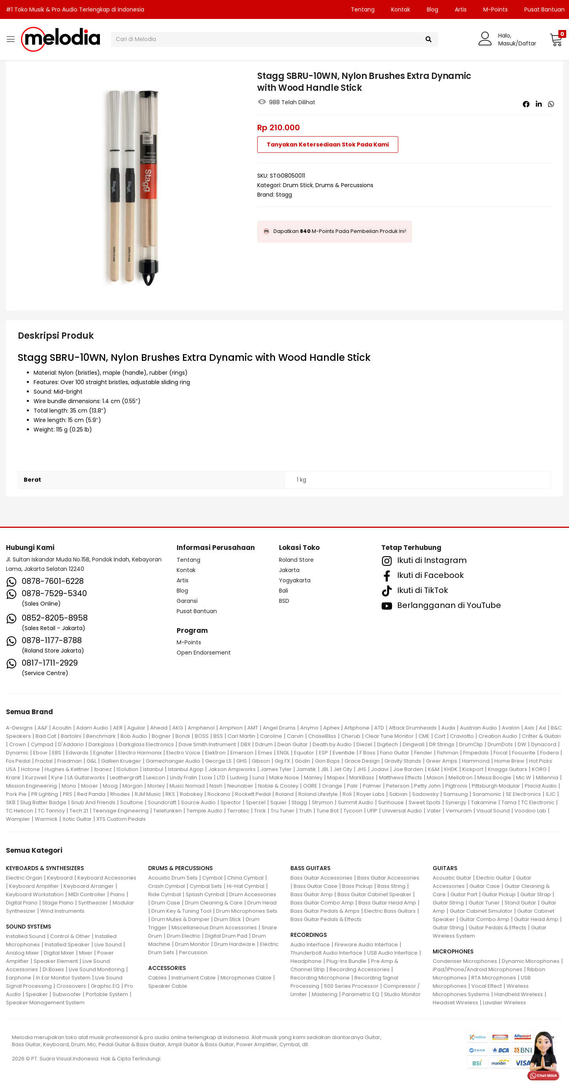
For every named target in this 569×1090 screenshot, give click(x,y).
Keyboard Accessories (106, 878)
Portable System (107, 994)
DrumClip (471, 744)
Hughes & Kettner (67, 769)
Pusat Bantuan (197, 611)
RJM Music (148, 794)
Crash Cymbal (166, 886)
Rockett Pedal (253, 794)
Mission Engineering (31, 786)
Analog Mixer (22, 953)
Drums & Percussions (344, 185)
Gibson (261, 761)
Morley (156, 786)
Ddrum (264, 744)
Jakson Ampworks (232, 769)
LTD (221, 777)
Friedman (69, 761)
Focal (500, 752)
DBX (246, 744)
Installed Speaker (67, 944)
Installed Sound (25, 936)
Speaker (37, 994)
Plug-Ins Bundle (346, 961)
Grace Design (362, 761)
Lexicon (155, 777)
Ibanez (103, 769)
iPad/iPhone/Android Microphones (477, 969)
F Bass (367, 752)
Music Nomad (187, 786)
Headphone (306, 961)
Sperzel (256, 802)
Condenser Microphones (465, 961)
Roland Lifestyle (318, 794)
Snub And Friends (93, 802)
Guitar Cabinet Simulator (481, 911)
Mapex (336, 777)
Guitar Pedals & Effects (497, 927)
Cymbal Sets (206, 886)
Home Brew (509, 761)
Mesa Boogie (494, 777)
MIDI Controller (87, 894)
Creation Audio (498, 736)
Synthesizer (93, 902)
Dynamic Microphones (531, 961)
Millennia (547, 777)
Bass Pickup (357, 886)
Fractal (44, 761)
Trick (260, 810)
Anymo (309, 728)
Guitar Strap (535, 894)
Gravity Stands (402, 761)
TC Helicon (19, 810)
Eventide (344, 752)
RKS (170, 794)
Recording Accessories (360, 969)
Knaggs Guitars (507, 769)
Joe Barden (408, 769)
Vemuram (459, 810)
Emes (265, 752)
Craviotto (462, 736)
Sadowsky (425, 794)
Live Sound (108, 944)
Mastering (324, 994)
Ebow (40, 752)
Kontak (400, 9)
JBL (325, 769)
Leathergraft (125, 777)
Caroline (271, 736)
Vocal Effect (486, 986)
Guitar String (448, 902)
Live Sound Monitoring (96, 969)
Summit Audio (355, 802)
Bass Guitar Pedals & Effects (326, 919)
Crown (17, 744)
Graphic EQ (105, 986)
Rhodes (120, 794)
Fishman (447, 752)
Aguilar (136, 728)
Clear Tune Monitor (389, 736)
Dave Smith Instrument (207, 744)
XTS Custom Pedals (121, 819)
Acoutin (62, 728)
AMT (252, 728)
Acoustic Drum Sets (173, 878)
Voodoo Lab (530, 810)
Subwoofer (67, 994)
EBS (56, 752)
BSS (218, 736)
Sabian (398, 794)
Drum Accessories (252, 894)
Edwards (77, 752)
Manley (313, 777)
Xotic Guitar (77, 819)
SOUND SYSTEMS (28, 927)
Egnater (103, 752)
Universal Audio (402, 810)
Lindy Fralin (183, 777)
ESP (323, 752)
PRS (67, 794)
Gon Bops (327, 761)
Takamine (484, 802)
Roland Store (296, 560)
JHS (361, 769)
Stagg (284, 195)
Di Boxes (53, 969)
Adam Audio (92, 728)
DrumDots (500, 744)
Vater (434, 810)
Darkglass (101, 744)
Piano (117, 894)
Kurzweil (36, 777)
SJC (551, 794)
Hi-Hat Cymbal (245, 886)
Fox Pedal (18, 761)
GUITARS (445, 868)
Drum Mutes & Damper (180, 919)
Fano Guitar (394, 752)
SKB (10, 802)
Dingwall (413, 744)
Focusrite (523, 752)
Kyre (57, 777)
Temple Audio (204, 810)
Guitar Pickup (499, 894)
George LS (218, 761)
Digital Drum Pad (226, 936)
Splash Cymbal (205, 894)
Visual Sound (493, 810)
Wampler (18, 819)
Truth (305, 810)
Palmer (372, 786)
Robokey (191, 794)
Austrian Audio (478, 728)
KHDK (451, 769)
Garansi (187, 601)
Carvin (295, 736)
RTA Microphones (493, 977)
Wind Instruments (62, 911)
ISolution (127, 769)
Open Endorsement (204, 653)
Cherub (350, 736)
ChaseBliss (322, 736)
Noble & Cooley (278, 786)
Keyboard (60, 878)
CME (424, 736)
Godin (302, 761)
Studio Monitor (402, 994)
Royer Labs (370, 794)
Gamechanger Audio (173, 761)
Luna (258, 777)
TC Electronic (537, 802)
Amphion (231, 728)
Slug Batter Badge (43, 802)
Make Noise (284, 777)
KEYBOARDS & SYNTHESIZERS (45, 868)
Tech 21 (79, 810)
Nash (215, 786)
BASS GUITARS (310, 868)
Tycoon (352, 810)
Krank (13, 777)
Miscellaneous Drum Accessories (214, 927)
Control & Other (70, 936)
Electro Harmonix (140, 752)
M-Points (495, 9)
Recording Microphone (320, 977)
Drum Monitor (192, 944)
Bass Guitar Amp (311, 894)
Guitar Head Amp (536, 919)
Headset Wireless (455, 1002)
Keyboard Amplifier (34, 886)
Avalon (511, 728)
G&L (91, 761)
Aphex (331, 728)
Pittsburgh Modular (496, 786)
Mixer (85, 953)
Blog (432, 9)
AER (117, 728)
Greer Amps (441, 761)
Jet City (342, 769)
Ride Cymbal (164, 894)
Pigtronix (456, 786)
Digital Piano (22, 902)
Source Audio (198, 802)
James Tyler (276, 769)
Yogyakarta (295, 580)
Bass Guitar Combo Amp (322, 902)
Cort (439, 736)
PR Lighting (44, 794)
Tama (508, 802)
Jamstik (306, 769)
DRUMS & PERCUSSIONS (180, 868)
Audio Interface (310, 944)
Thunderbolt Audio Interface (326, 953)
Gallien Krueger (121, 761)
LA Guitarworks (86, 777)
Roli (347, 794)
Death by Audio (332, 744)
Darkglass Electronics (146, 744)
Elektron (215, 752)
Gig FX (282, 761)
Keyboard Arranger (89, 886)
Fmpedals (476, 752)
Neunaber (240, 786)
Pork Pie (16, 794)
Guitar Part (463, 894)
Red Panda (91, 794)
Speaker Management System (45, 1002)
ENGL (283, 752)
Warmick (46, 819)
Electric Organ (24, 878)
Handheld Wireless (518, 994)
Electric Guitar (493, 878)
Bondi (182, 736)
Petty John (427, 786)
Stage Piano (57, 902)
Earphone (18, 977)
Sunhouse (391, 802)
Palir (352, 786)
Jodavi (379, 769)
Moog (110, 786)
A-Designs (19, 728)
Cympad (42, 744)
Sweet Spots (425, 802)
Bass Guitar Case (315, 886)
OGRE (310, 786)
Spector (230, 802)
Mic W (523, 777)
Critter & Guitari (541, 736)
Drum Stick (298, 185)
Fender (423, 752)
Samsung (455, 794)
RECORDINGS (308, 935)
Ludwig (239, 777)
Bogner (161, 736)
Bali (283, 591)
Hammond (476, 761)
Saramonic (487, 794)
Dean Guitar (292, 744)
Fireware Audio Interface (366, 944)
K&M (433, 769)
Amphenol (201, 728)
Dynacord (543, 744)
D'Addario (71, 744)
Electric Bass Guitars (390, 911)
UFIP (372, 810)
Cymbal (212, 878)
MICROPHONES (453, 951)
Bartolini (71, 736)
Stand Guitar (520, 902)
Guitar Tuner (484, 902)
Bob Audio (134, 736)
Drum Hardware (234, 944)
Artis (461, 9)
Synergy (455, 802)
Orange (332, 786)
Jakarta (289, 570)
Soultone (131, 802)
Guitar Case (484, 886)
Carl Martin (241, 736)
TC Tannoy (51, 810)
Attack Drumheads (413, 728)
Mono (69, 786)
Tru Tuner (282, 810)
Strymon (322, 802)
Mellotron (460, 777)
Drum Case (165, 902)
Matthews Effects (400, 777)
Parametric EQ (360, 994)
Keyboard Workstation (35, 894)
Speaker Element (56, 961)
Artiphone (356, 728)
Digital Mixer (59, 953)
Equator (304, 752)
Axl (542, 728)
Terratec (238, 810)
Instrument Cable (193, 977)
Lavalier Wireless (504, 1002)
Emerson (241, 752)
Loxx (207, 777)
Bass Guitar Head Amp (387, 902)
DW (522, 744)
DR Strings (441, 744)
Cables (157, 977)
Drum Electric (183, 936)
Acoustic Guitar (452, 878)
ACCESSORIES (167, 968)
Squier (278, 802)
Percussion (193, 952)
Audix (448, 728)
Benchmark (101, 736)
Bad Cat (46, 736)
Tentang (363, 9)
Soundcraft (162, 802)
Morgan (132, 786)
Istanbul (153, 769)
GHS (241, 761)
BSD (284, 601)
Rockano (218, 794)
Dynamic (17, 752)
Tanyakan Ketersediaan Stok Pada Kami (328, 144)
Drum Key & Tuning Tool (181, 911)
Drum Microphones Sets (246, 911)
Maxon (435, 777)
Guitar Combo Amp (484, 919)
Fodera (549, 752)
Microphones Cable (245, 977)
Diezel (364, 744)
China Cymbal (245, 878)
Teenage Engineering (121, 810)
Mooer (89, 786)
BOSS (202, 736)
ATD (379, 728)
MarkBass (361, 777)
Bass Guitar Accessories (321, 878)
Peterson (397, 786)
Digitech (387, 744)
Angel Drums (279, 728)
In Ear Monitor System (63, 977)
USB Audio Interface (392, 953)
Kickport (472, 769)
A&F (42, 728)
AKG (177, 728)
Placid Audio (541, 786)
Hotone (30, 769)
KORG (539, 769)
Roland (284, 794)
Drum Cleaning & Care (214, 902)
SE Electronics (523, 794)
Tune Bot (328, 810)
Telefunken (167, 810)
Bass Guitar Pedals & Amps (325, 911)
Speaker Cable (167, 986)
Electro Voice (183, 752)
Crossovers (71, 986)
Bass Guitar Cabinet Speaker (374, 894)
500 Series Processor (351, 986)
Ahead (159, 728)
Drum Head (262, 902)
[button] (556, 39)
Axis (529, 728)
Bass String (391, 886)
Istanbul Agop (185, 769)
